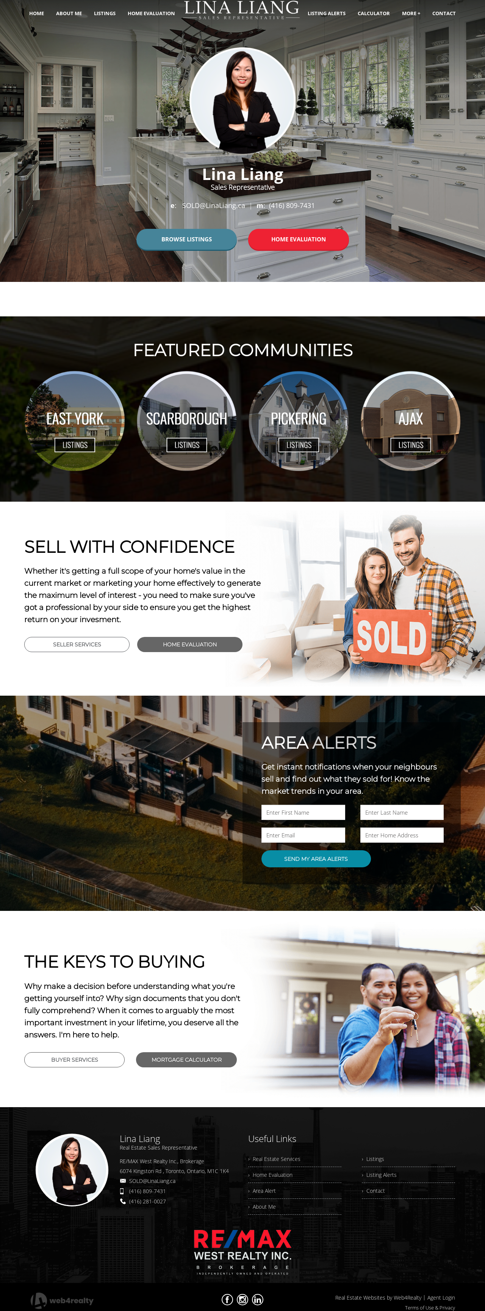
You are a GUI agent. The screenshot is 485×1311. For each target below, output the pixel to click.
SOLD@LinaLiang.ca (152, 1180)
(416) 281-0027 (147, 1201)
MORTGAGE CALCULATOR (187, 1059)
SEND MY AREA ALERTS (316, 859)
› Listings (373, 1158)
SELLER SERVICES (77, 644)
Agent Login (441, 1297)
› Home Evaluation (270, 1174)
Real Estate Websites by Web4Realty (378, 1297)
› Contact (373, 1190)
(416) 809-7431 (147, 1191)
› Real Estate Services (274, 1158)
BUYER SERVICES (74, 1059)
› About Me (262, 1206)
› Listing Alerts (379, 1174)
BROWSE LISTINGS (186, 239)
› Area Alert (262, 1190)
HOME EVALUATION (298, 239)
